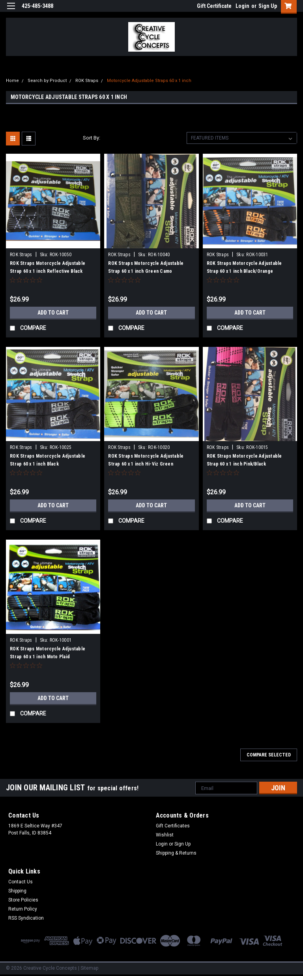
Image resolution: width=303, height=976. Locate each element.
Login (242, 6)
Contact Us (20, 882)
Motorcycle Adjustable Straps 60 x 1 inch (149, 80)
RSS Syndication (26, 918)
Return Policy (22, 909)
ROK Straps (86, 80)
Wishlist (165, 835)
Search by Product (47, 80)
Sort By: (91, 138)
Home (12, 80)
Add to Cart (53, 312)
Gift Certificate (214, 6)
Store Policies (23, 900)
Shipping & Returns (176, 853)
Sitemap (89, 968)
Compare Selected (269, 755)
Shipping (17, 891)
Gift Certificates (173, 826)
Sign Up (267, 6)
